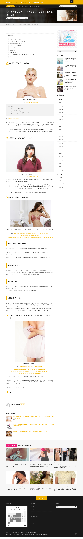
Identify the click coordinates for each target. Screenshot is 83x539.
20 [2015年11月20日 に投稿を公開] (19, 520)
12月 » (25, 526)
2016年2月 (61, 156)
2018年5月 (61, 116)
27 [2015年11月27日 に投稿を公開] (19, 522)
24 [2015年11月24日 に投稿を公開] (11, 522)
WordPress (46, 536)
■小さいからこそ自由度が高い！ (16, 45)
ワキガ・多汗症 (62, 186)
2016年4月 (61, 149)
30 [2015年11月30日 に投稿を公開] (9, 525)
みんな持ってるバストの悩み (15, 39)
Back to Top (41, 500)
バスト (26, 6)
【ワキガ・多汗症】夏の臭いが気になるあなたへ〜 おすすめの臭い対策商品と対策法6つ (70, 60)
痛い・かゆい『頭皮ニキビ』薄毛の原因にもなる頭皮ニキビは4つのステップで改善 (70, 88)
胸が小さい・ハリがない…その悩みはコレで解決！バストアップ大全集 (41, 490)
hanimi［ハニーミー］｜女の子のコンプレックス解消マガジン (26, 534)
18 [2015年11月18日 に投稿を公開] (14, 520)
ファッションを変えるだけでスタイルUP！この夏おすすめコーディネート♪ (64, 467)
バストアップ (16, 18)
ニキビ (22, 6)
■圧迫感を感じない (13, 47)
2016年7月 (61, 139)
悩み (26, 18)
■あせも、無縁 (13, 50)
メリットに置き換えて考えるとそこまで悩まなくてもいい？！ (22, 54)
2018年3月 (61, 122)
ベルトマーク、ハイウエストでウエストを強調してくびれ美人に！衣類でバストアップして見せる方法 (65, 490)
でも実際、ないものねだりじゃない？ (17, 41)
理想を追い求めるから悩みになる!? (17, 43)
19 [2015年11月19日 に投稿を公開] (16, 520)
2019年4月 (61, 102)
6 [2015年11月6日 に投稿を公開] (19, 515)
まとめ (11, 56)
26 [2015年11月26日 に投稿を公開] (16, 522)
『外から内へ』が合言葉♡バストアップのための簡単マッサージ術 (17, 465)
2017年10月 (61, 136)
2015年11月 (61, 166)
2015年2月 (61, 169)
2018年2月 (61, 126)
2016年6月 (61, 142)
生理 (39, 6)
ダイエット (18, 6)
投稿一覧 (22, 404)
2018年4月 (61, 119)
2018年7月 (61, 109)
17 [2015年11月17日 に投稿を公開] (11, 520)
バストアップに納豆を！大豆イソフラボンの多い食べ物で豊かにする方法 (30, 431)
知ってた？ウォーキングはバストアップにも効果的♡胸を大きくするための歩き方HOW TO (41, 466)
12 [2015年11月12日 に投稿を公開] (16, 518)
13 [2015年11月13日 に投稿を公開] (19, 518)
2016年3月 (61, 152)
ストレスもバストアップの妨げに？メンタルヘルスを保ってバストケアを (17, 490)
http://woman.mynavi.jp (14, 118)
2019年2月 (61, 106)
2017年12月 (61, 132)
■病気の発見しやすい (14, 52)
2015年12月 (61, 162)
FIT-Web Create (35, 536)
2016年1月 (61, 159)
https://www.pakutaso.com (32, 102)
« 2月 (8, 527)
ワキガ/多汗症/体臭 (33, 6)
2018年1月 (61, 129)
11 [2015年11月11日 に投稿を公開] (14, 518)
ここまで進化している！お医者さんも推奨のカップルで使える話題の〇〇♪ (70, 67)
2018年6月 (61, 112)
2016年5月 (61, 146)
